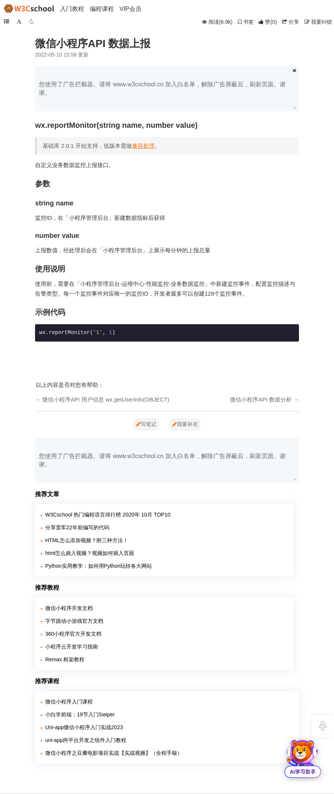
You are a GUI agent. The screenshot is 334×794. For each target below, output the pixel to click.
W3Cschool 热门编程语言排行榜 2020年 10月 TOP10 (107, 515)
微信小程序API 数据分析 (260, 399)
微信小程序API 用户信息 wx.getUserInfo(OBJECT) (105, 399)
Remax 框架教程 (64, 659)
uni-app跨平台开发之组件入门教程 (85, 740)
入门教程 (72, 9)
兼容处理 (143, 146)
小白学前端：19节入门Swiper (80, 714)
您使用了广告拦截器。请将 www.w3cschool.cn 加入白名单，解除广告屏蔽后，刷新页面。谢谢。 (162, 88)
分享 (290, 22)
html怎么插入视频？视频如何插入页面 (89, 553)
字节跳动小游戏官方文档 (74, 621)
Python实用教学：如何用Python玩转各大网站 (98, 566)
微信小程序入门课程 (69, 702)
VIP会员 (130, 9)
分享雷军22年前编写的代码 (77, 527)
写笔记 (146, 424)
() (268, 22)
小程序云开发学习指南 (71, 647)
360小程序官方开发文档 (73, 634)
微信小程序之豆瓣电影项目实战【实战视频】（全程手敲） (113, 753)
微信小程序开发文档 (69, 608)
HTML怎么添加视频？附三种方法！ (86, 540)
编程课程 (102, 9)
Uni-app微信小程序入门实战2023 (84, 727)
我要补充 (185, 424)
